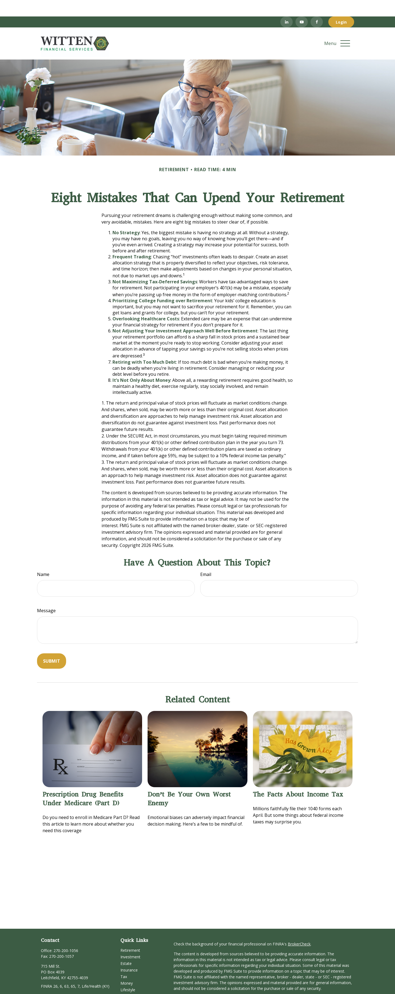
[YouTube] (301, 5)
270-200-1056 (65, 934)
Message (46, 594)
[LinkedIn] (286, 5)
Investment (130, 940)
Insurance (129, 953)
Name (43, 558)
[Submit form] (51, 644)
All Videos (128, 986)
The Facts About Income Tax (298, 777)
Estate (126, 947)
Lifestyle (127, 973)
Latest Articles (133, 979)
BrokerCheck (299, 927)
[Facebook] (317, 5)
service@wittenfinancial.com (66, 979)
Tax (123, 960)
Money (126, 966)
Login (341, 5)
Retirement (130, 933)
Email (205, 558)
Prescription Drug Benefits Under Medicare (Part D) (83, 782)
